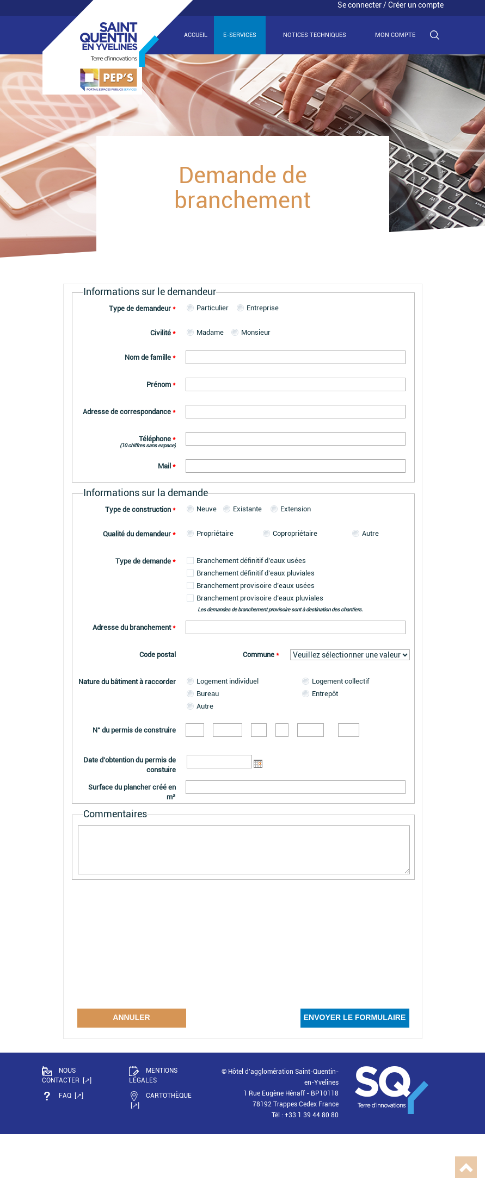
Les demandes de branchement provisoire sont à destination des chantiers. (280, 609)
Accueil (195, 35)
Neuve (207, 509)
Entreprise (263, 308)
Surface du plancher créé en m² (132, 792)
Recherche (434, 35)
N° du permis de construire (134, 730)
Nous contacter (61, 1075)
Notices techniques (314, 35)
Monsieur (256, 332)
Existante (247, 509)
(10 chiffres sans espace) (148, 445)
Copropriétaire (295, 533)
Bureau (208, 694)
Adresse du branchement (134, 627)
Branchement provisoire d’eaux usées (256, 585)
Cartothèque (160, 1096)
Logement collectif (340, 681)
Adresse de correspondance (129, 412)
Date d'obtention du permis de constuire (129, 765)
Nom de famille (150, 357)
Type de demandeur (142, 308)
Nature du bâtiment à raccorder (127, 682)
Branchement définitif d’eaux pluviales (256, 573)
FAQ (57, 1096)
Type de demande (145, 561)
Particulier (213, 308)
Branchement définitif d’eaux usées (251, 560)
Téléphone (157, 439)
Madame (210, 332)
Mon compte (395, 35)
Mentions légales (153, 1075)
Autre (370, 533)
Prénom (161, 384)
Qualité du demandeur (139, 534)
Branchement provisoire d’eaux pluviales (260, 598)
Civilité (163, 333)
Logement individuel (228, 681)
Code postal (157, 654)
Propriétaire (215, 533)
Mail (167, 466)
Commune (261, 654)
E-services (239, 35)
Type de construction (140, 509)
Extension (295, 509)
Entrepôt (325, 694)
